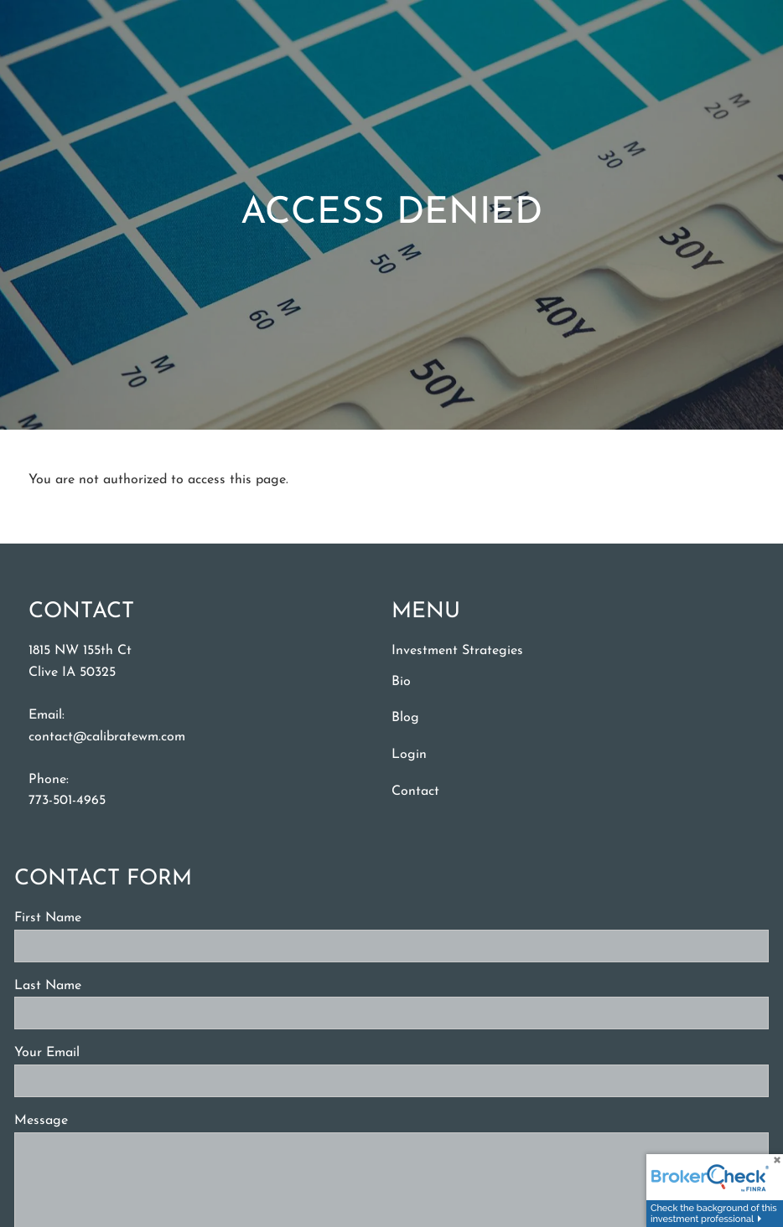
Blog (405, 717)
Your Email (108, 1052)
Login (409, 754)
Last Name (109, 985)
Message (102, 1120)
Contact (415, 791)
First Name (109, 918)
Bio (401, 681)
